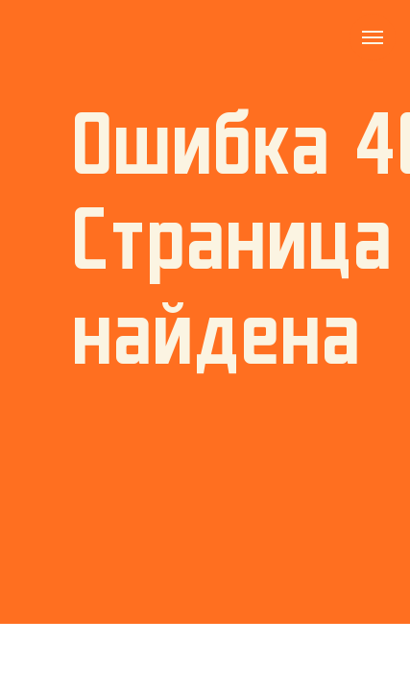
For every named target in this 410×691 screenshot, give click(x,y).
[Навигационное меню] (372, 37)
